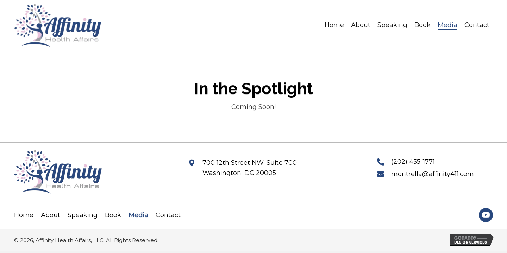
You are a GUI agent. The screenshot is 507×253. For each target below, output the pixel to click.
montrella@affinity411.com (432, 174)
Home (23, 215)
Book (113, 215)
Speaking (83, 215)
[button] (486, 215)
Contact (168, 215)
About (50, 215)
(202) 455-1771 (413, 162)
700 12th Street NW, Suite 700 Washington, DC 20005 (249, 168)
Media (138, 215)
